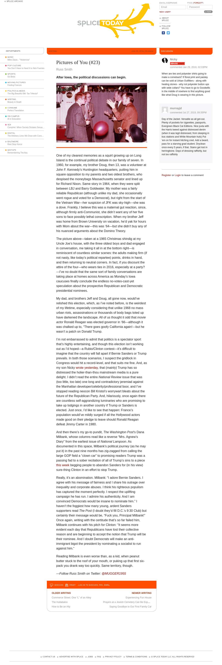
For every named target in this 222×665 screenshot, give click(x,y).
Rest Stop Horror (14, 144)
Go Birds (11, 77)
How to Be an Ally (61, 606)
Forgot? (198, 3)
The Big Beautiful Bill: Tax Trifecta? (22, 94)
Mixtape (11, 150)
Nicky (173, 59)
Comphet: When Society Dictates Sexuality (26, 127)
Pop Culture (14, 65)
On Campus (13, 116)
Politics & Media (16, 91)
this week (62, 465)
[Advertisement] (195, 31)
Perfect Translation (15, 110)
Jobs (90, 657)
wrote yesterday (87, 367)
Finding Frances (14, 85)
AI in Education (14, 119)
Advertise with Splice (71, 657)
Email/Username (168, 3)
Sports (11, 74)
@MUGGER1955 (114, 573)
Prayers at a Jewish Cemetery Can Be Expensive (129, 602)
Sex (9, 125)
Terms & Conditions (136, 657)
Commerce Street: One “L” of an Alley (71, 597)
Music (10, 57)
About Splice (165, 19)
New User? (165, 12)
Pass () (195, 3)
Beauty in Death (14, 102)
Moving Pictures (16, 82)
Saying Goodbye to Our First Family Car (130, 606)
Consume (12, 108)
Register (166, 175)
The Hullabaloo (60, 602)
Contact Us (49, 657)
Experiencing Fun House (138, 597)
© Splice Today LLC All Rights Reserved (172, 657)
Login (178, 175)
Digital (11, 133)
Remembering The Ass (17, 153)
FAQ (99, 657)
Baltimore (12, 141)
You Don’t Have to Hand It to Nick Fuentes (25, 68)
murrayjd (176, 108)
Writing (11, 99)
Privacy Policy (113, 657)
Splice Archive (15, 1)
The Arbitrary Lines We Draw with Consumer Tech (29, 136)
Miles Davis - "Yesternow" (18, 60)
